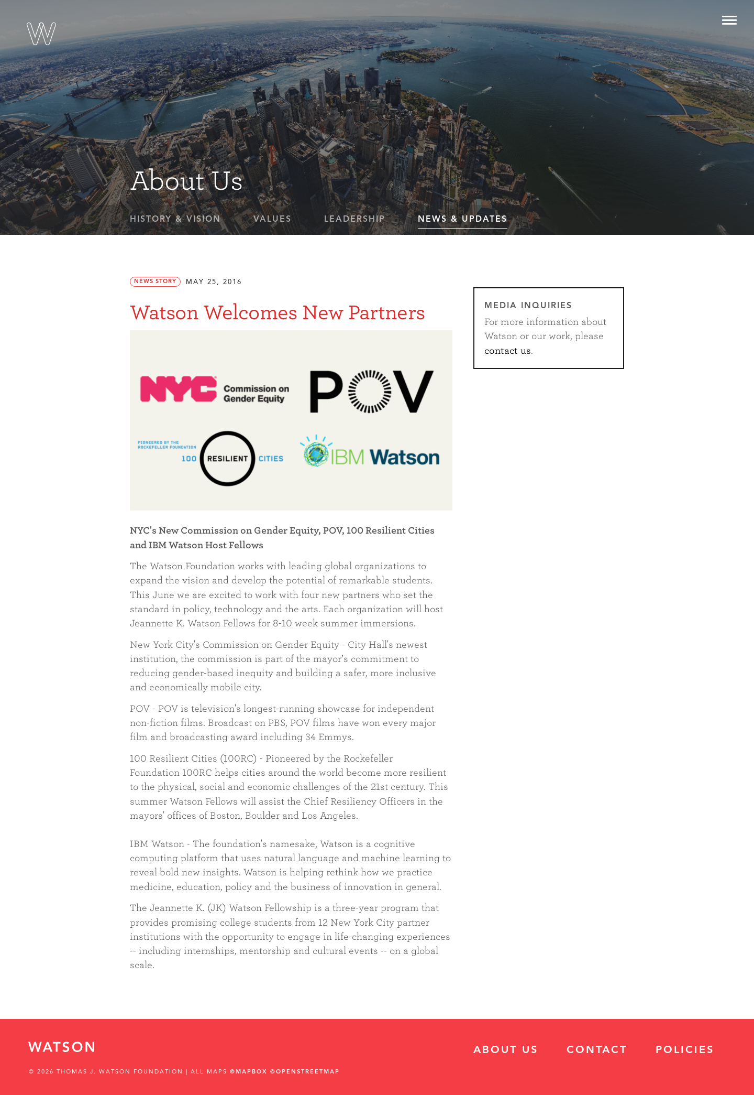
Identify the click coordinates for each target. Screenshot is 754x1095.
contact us (507, 350)
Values (272, 219)
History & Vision (175, 219)
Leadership (354, 219)
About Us (505, 1050)
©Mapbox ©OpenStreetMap (285, 1072)
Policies (685, 1050)
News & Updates (462, 219)
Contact (597, 1050)
